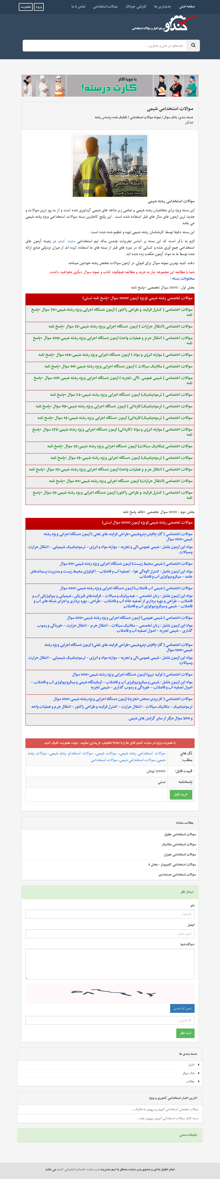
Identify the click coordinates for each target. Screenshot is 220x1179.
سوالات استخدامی (105, 7)
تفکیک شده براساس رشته (111, 117)
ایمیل (191, 925)
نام (193, 905)
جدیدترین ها (162, 7)
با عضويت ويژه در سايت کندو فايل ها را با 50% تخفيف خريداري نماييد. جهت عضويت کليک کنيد (110, 743)
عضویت (26, 7)
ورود (39, 7)
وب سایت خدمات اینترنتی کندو (78, 1169)
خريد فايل (181, 794)
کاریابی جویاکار (135, 7)
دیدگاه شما (187, 944)
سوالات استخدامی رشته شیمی (143, 753)
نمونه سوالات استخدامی (145, 117)
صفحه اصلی (185, 6)
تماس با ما (78, 7)
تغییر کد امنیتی (182, 1008)
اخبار (194, 1065)
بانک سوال (170, 117)
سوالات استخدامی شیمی (137, 760)
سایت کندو (66, 241)
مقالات (193, 1081)
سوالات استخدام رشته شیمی (71, 753)
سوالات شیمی (106, 753)
